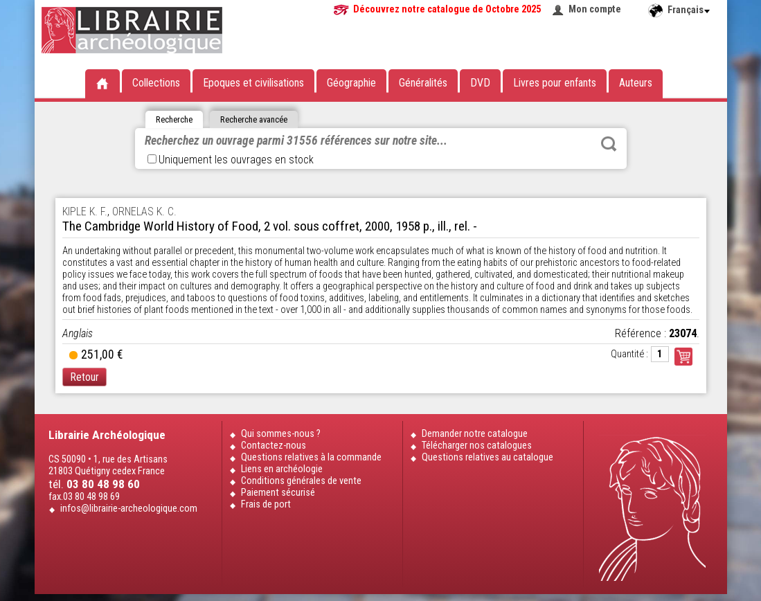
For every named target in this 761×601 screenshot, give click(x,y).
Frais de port (266, 504)
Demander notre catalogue (475, 434)
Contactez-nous (273, 445)
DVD (480, 82)
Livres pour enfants (554, 82)
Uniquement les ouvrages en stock (230, 159)
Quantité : (629, 354)
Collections (156, 82)
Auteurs (635, 82)
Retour (84, 377)
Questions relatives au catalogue (487, 457)
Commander (683, 357)
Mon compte (594, 9)
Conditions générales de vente (301, 481)
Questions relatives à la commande (311, 457)
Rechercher (608, 144)
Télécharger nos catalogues (477, 445)
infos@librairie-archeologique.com (128, 508)
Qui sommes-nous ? (281, 434)
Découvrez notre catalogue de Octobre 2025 (447, 9)
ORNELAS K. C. (144, 211)
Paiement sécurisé (278, 493)
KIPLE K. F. (84, 211)
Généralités (423, 82)
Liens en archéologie (282, 469)
